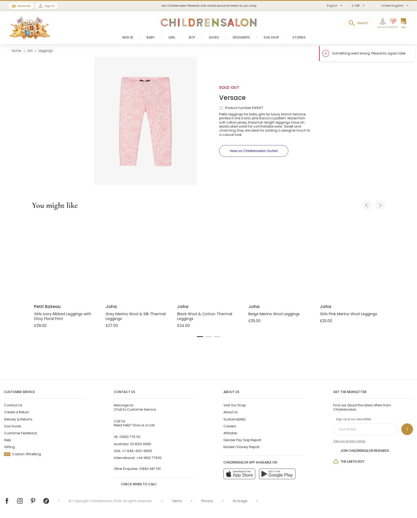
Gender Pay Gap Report (242, 440)
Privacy (207, 501)
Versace (232, 97)
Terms (177, 501)
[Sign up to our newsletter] (407, 429)
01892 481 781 (150, 468)
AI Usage (240, 501)
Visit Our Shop (234, 405)
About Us (230, 412)
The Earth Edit (349, 461)
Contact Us (13, 405)
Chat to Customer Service (135, 407)
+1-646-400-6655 (137, 451)
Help (7, 440)
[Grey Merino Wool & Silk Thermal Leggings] (137, 258)
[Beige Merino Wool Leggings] (280, 258)
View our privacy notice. (349, 441)
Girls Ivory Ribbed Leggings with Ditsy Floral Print (62, 316)
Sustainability (234, 419)
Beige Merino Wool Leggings (274, 313)
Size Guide (12, 426)
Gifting (9, 447)
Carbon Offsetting (22, 454)
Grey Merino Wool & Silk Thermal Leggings (136, 316)
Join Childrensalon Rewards (361, 450)
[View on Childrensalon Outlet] (253, 151)
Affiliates (230, 433)
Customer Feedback (20, 433)
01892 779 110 (129, 437)
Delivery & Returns (18, 419)
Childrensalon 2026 (105, 501)
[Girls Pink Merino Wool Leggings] (351, 258)
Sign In (49, 6)
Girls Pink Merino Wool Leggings (348, 313)
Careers (229, 426)
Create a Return (16, 412)
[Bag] (403, 23)
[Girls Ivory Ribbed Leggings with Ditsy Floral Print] (65, 258)
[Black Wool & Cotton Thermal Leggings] (208, 258)
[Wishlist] (391, 23)
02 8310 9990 (140, 444)
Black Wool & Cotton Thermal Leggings (204, 316)
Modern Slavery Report (241, 447)
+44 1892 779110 (149, 458)
